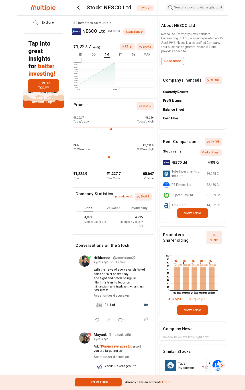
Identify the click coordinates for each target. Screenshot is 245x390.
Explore (43, 22)
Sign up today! (44, 85)
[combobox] (195, 7)
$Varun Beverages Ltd (116, 346)
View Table (192, 213)
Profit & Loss (172, 101)
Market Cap (211, 152)
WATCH (145, 8)
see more (101, 289)
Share (145, 46)
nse (127, 46)
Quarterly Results (175, 92)
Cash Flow (170, 118)
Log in (50, 102)
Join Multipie (98, 382)
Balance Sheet (173, 109)
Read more (172, 61)
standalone (134, 31)
